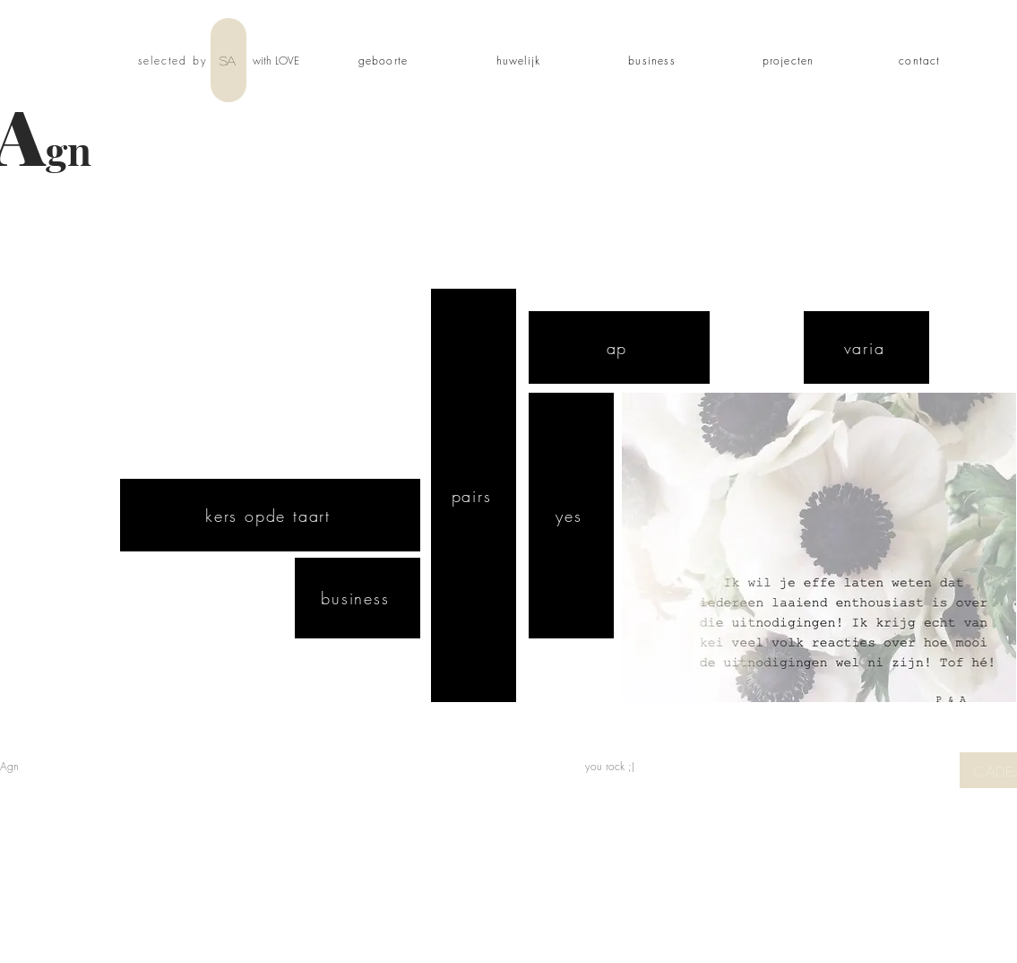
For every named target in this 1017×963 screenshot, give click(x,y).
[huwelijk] (520, 60)
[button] (819, 547)
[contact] (922, 60)
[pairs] (473, 495)
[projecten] (790, 60)
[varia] (866, 347)
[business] (654, 60)
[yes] (571, 515)
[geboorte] (385, 60)
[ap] (619, 347)
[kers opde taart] (270, 515)
